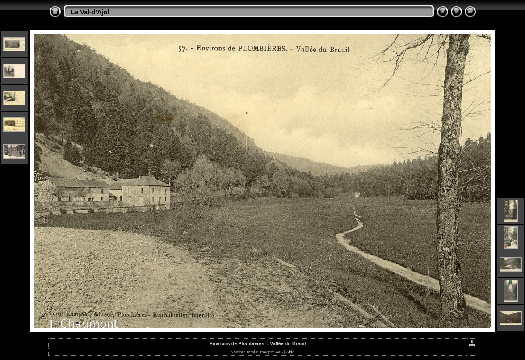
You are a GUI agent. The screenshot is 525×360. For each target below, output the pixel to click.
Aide (290, 351)
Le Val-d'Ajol (90, 12)
